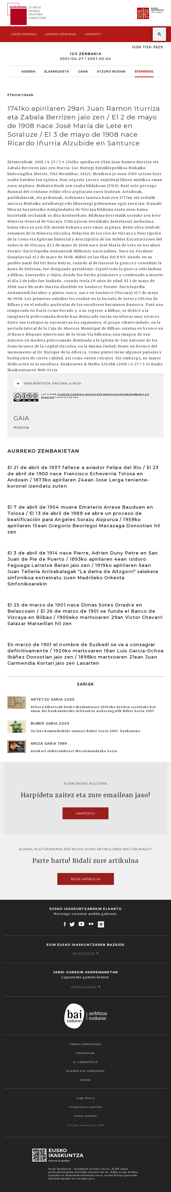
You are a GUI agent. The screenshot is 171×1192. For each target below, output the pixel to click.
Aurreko (60, 34)
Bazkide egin (85, 953)
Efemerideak (146, 71)
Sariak (85, 1080)
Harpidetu (93, 34)
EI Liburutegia (85, 1062)
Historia (21, 427)
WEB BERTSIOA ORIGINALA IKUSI (47, 383)
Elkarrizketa (56, 71)
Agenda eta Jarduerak (85, 1071)
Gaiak (83, 71)
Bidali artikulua (85, 879)
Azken (24, 34)
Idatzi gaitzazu (85, 986)
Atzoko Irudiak (111, 71)
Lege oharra (85, 1098)
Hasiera (28, 71)
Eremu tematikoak (85, 1044)
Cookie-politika (85, 1115)
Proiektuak (85, 1053)
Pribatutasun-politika (85, 1107)
